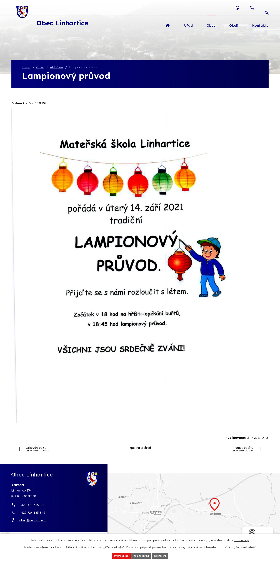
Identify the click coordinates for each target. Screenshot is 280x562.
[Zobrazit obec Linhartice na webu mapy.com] (140, 508)
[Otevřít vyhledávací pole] (267, 8)
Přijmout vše (119, 555)
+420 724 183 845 (32, 513)
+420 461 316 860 (32, 505)
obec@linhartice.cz (33, 520)
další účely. (241, 539)
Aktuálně (56, 67)
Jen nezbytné (141, 555)
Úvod (26, 67)
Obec (40, 67)
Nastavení (162, 555)
